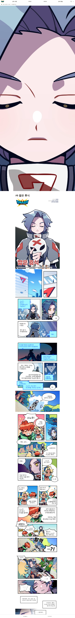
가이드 (29, 1)
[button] (71, 1)
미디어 (45, 1)
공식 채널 (60, 1)
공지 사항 (14, 1)
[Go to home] (2, 1)
